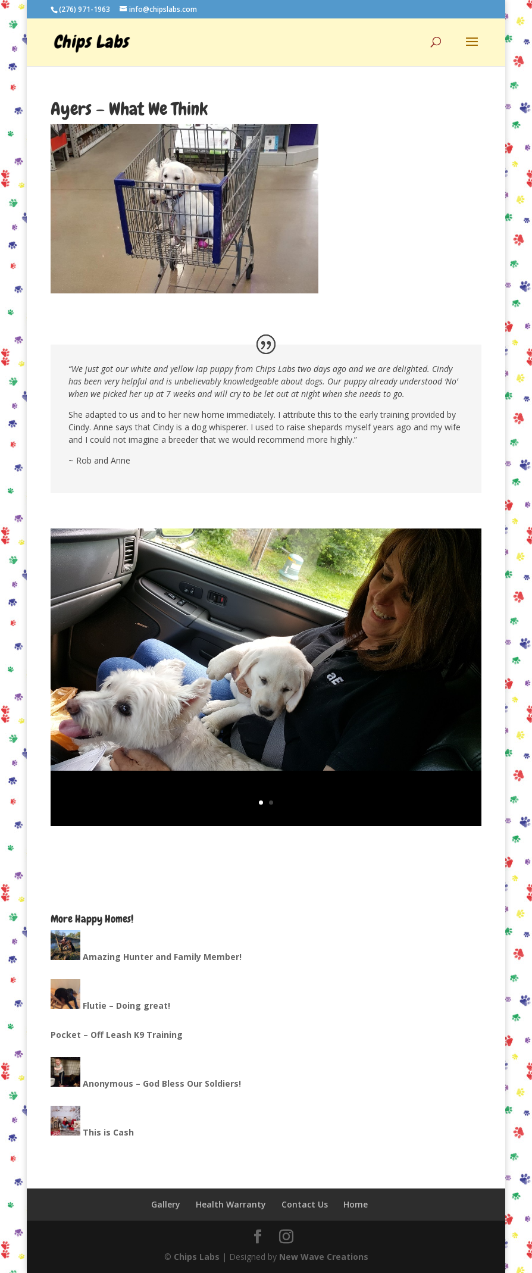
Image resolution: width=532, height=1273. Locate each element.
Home (355, 1204)
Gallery (165, 1204)
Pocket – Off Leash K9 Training (117, 1034)
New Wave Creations (323, 1256)
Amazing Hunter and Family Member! (162, 956)
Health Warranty (231, 1204)
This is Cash (108, 1132)
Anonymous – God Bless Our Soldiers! (162, 1083)
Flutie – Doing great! (126, 1005)
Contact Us (304, 1204)
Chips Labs (197, 1256)
